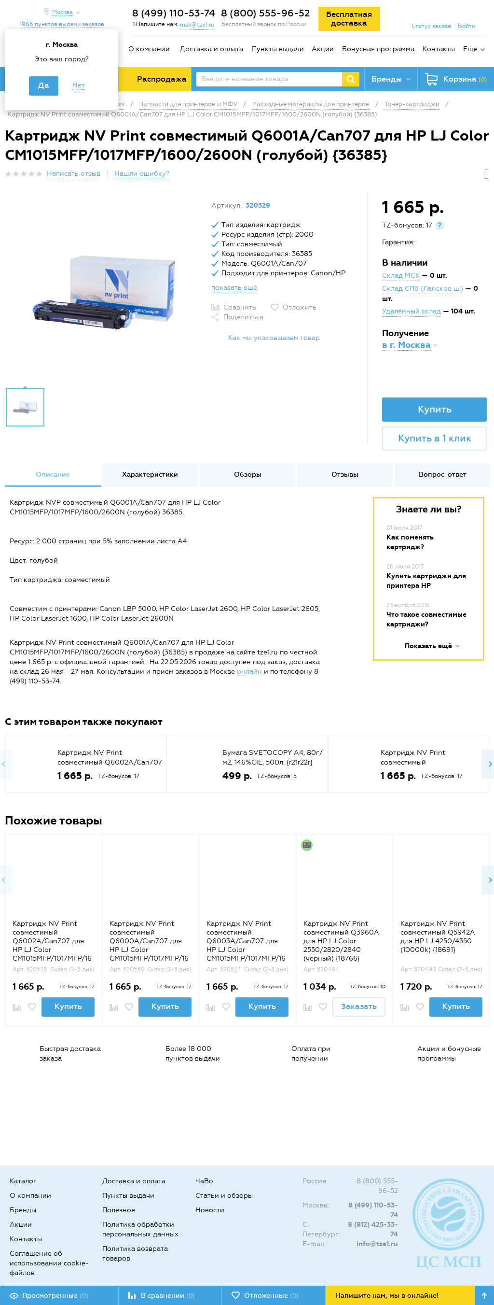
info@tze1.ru (377, 1244)
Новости (209, 1210)
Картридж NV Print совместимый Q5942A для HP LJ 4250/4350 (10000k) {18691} (437, 937)
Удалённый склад (411, 311)
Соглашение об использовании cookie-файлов (49, 1263)
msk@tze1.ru (197, 24)
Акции (323, 49)
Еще (470, 49)
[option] (104, 291)
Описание (53, 474)
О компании (149, 49)
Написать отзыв (73, 174)
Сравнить (239, 307)
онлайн (249, 671)
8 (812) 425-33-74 (373, 1229)
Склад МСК (401, 275)
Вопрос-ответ (443, 474)
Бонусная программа (378, 49)
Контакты (439, 49)
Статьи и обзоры (224, 1196)
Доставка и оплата (211, 49)
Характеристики (150, 474)
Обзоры (247, 474)
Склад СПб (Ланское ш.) (422, 288)
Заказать (359, 1006)
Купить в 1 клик (434, 438)
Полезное (118, 1210)
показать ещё (234, 288)
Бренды (23, 1210)
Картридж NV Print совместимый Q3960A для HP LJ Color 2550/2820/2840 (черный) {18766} (341, 941)
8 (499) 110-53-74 (173, 13)
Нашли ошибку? (141, 174)
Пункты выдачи (278, 49)
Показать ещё (428, 646)
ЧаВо (204, 1181)
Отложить (299, 307)
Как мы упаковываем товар (274, 338)
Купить (435, 409)
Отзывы (344, 474)
